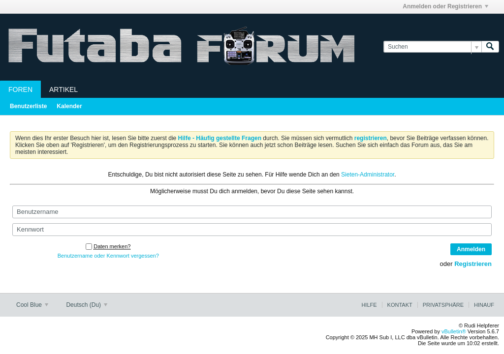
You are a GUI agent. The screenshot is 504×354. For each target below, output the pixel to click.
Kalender (69, 106)
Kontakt (399, 305)
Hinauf (484, 305)
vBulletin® (453, 331)
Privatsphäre (443, 305)
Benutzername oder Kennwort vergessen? (108, 256)
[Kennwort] (252, 229)
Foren (20, 89)
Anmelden (471, 249)
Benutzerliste (28, 106)
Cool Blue (32, 304)
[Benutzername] (252, 212)
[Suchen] (432, 47)
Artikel (63, 89)
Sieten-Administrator (367, 174)
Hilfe (369, 305)
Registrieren (473, 263)
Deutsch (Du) (86, 304)
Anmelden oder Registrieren (445, 6)
